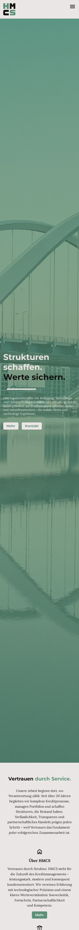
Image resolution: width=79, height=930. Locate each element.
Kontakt (32, 426)
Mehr (10, 426)
